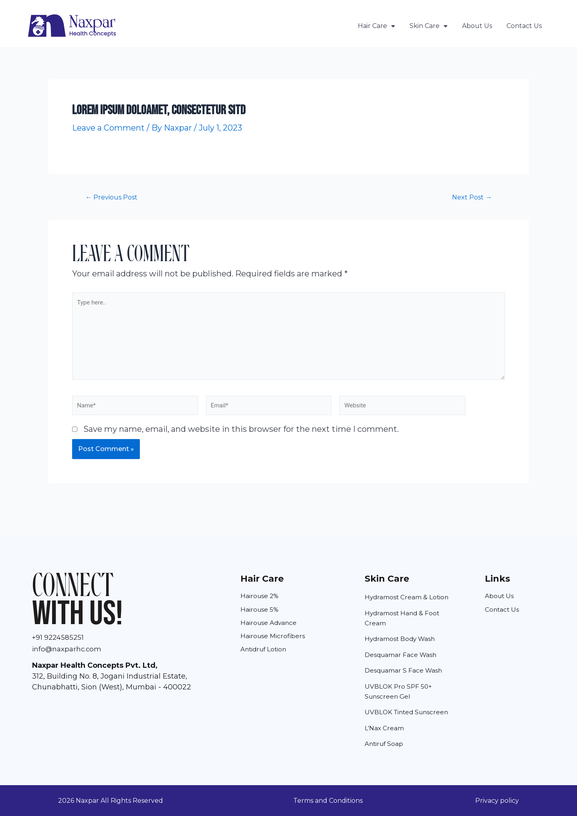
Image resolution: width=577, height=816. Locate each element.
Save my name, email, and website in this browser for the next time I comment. (241, 436)
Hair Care (376, 26)
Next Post (470, 196)
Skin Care (429, 26)
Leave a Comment (108, 128)
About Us (477, 26)
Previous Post (113, 196)
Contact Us (524, 26)
